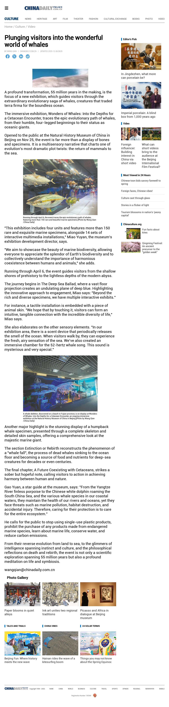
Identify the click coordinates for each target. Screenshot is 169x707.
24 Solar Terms (91, 626)
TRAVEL (104, 689)
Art (55, 19)
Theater (78, 19)
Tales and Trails (16, 626)
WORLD (70, 689)
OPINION (125, 689)
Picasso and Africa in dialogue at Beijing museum (94, 614)
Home (8, 26)
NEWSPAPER (149, 689)
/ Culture (19, 26)
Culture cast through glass (135, 198)
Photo (149, 19)
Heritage (42, 19)
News (28, 19)
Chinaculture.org (132, 224)
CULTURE (11, 19)
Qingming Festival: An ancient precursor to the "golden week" (152, 248)
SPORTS (115, 689)
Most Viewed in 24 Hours (137, 175)
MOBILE (162, 689)
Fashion (93, 19)
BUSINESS (81, 689)
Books (135, 19)
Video (161, 19)
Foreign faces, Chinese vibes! (137, 190)
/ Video (30, 26)
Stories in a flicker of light (135, 205)
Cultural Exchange (115, 19)
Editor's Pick (130, 39)
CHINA (61, 689)
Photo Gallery (17, 578)
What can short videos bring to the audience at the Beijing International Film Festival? (151, 156)
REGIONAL (136, 689)
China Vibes (50, 626)
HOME (51, 689)
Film (65, 19)
